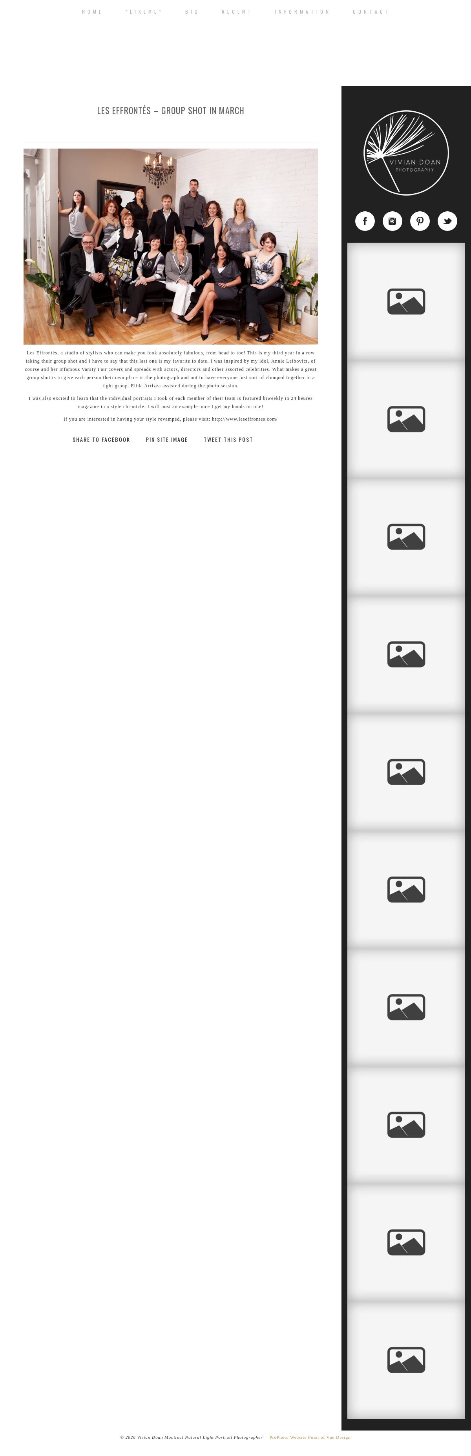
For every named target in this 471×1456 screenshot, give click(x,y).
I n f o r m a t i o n (302, 11)
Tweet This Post (228, 440)
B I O (191, 11)
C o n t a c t (371, 11)
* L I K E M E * (143, 11)
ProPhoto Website (288, 1437)
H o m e (92, 11)
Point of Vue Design (329, 1437)
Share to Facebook (101, 440)
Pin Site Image (167, 440)
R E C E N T (236, 11)
